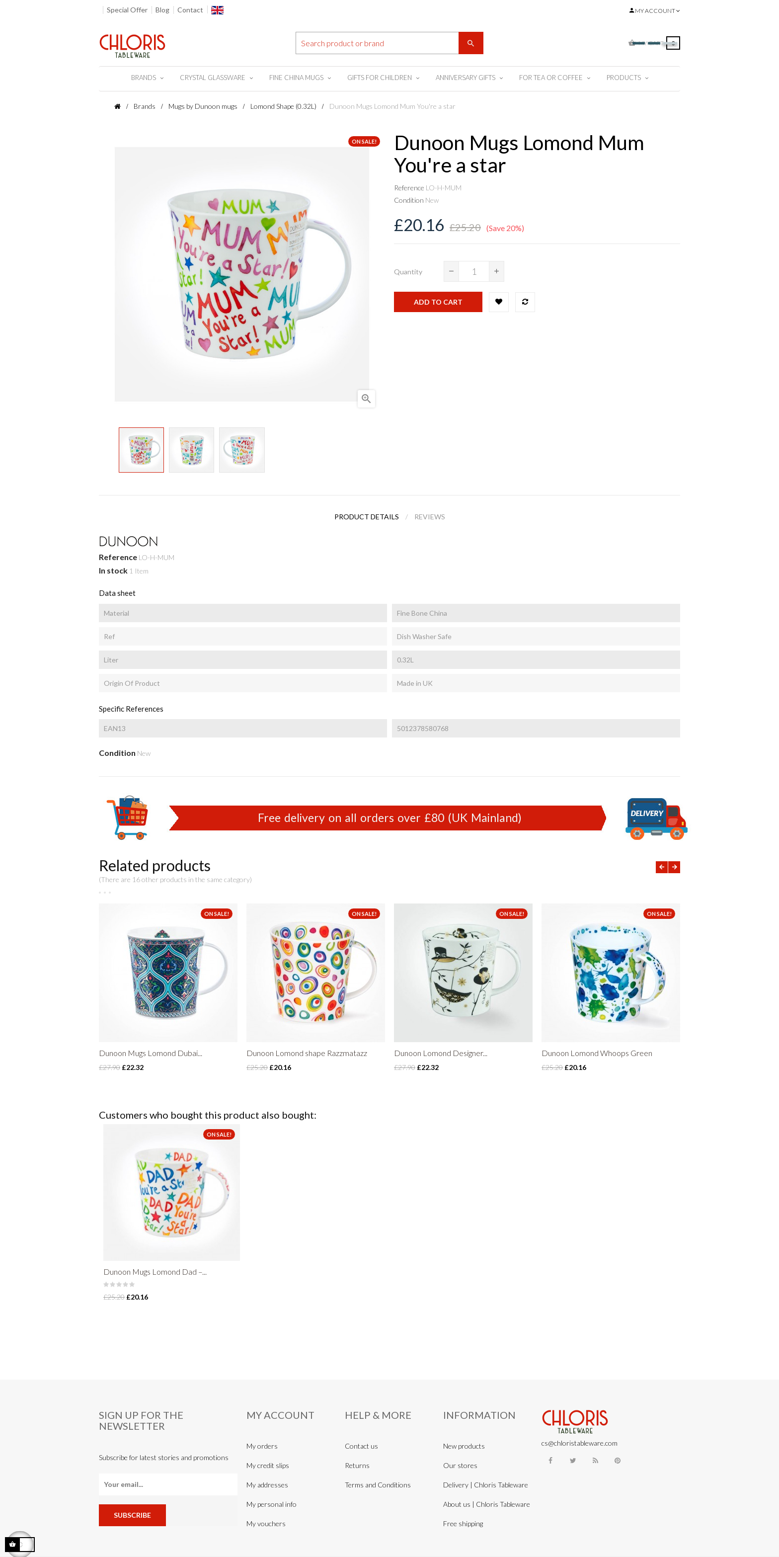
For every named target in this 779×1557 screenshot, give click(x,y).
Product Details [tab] (366, 516)
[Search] (389, 43)
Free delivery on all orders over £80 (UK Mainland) (390, 817)
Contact (190, 9)
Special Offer (127, 9)
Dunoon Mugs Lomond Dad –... (155, 1271)
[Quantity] (474, 271)
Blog (162, 9)
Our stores (460, 1465)
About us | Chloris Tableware (486, 1504)
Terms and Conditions (378, 1484)
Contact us (361, 1446)
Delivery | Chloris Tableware (485, 1484)
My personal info (271, 1504)
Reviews (429, 516)
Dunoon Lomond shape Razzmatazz (306, 1053)
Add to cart (438, 302)
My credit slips (267, 1465)
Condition (409, 200)
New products (464, 1446)
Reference (409, 187)
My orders (262, 1446)
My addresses (267, 1484)
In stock (113, 570)
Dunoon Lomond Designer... (440, 1053)
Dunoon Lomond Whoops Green (597, 1053)
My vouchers (266, 1523)
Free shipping (463, 1523)
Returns (357, 1465)
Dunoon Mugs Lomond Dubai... (150, 1053)
